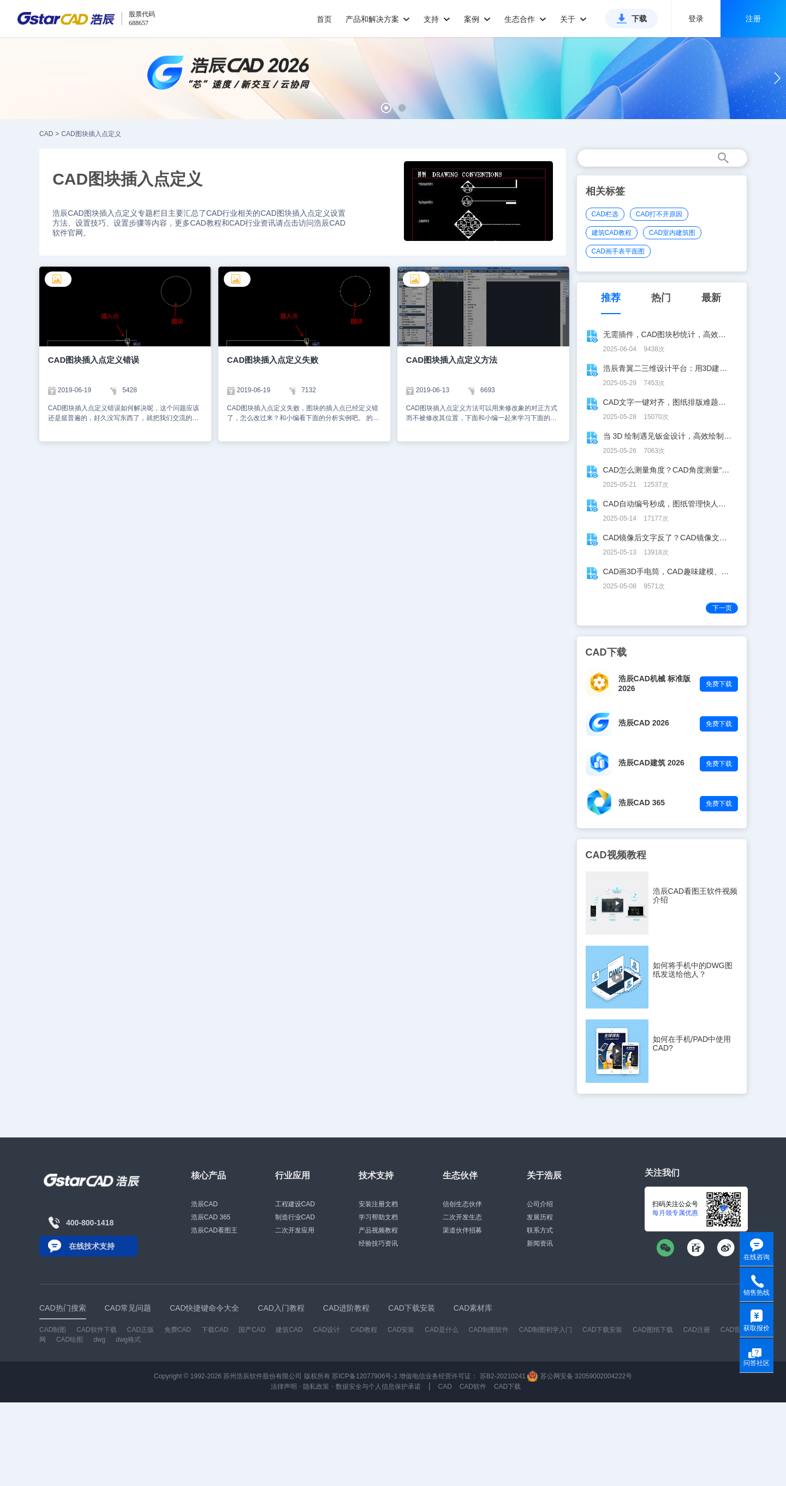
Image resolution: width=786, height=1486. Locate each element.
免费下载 (719, 684)
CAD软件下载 (96, 1330)
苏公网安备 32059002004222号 (579, 1376)
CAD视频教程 (616, 855)
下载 (639, 18)
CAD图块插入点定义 (91, 134)
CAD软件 (473, 1386)
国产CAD (252, 1330)
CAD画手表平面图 (618, 251)
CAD (46, 134)
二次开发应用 (294, 1230)
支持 (437, 19)
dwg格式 (128, 1339)
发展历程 (540, 1217)
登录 (696, 18)
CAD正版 (140, 1330)
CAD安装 (401, 1330)
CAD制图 (52, 1330)
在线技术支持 (92, 1246)
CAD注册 (696, 1330)
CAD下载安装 (602, 1330)
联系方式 (540, 1230)
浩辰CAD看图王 (214, 1230)
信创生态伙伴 (462, 1204)
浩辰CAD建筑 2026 (651, 762)
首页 (324, 19)
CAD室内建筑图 (672, 233)
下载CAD (214, 1330)
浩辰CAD (204, 1204)
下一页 (722, 608)
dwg (99, 1339)
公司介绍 (540, 1204)
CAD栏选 (605, 214)
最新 (711, 297)
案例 (477, 19)
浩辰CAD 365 (641, 802)
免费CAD (177, 1330)
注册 (753, 18)
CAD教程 (363, 1330)
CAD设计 (326, 1330)
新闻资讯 (540, 1243)
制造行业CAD (295, 1217)
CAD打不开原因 (659, 214)
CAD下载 (507, 1386)
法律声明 (284, 1386)
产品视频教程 (378, 1230)
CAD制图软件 (489, 1330)
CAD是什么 (441, 1330)
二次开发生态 (462, 1217)
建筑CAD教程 (612, 233)
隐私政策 (316, 1386)
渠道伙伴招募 (462, 1230)
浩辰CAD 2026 (643, 722)
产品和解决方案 (378, 19)
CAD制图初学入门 (545, 1330)
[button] (386, 108)
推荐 (611, 297)
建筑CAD (289, 1330)
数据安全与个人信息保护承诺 (378, 1386)
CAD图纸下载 (652, 1330)
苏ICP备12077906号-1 (364, 1376)
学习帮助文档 (378, 1217)
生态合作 (525, 19)
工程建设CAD (295, 1204)
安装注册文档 (378, 1204)
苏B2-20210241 (503, 1376)
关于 (573, 19)
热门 (661, 297)
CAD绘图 (69, 1339)
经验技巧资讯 (378, 1243)
